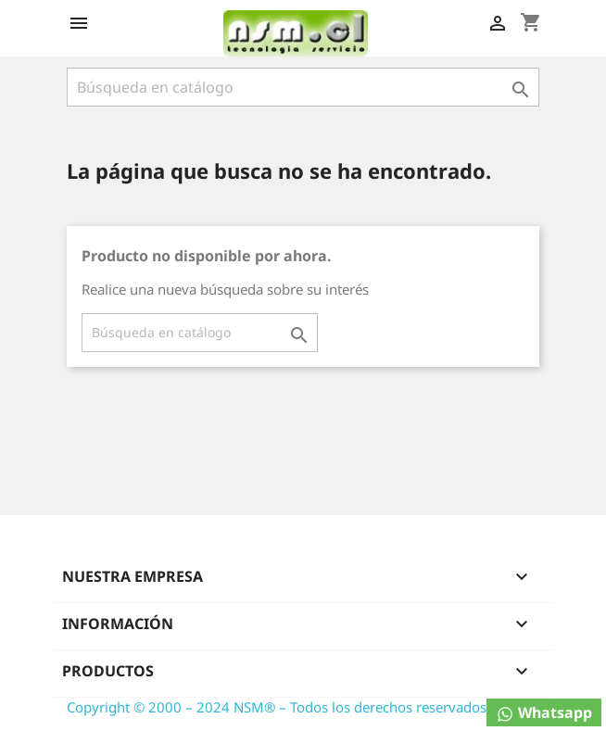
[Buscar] (303, 87)
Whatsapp (544, 713)
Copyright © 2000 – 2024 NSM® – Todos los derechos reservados (276, 707)
